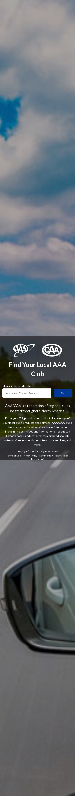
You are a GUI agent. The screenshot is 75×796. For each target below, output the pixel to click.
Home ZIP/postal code (17, 59)
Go (63, 67)
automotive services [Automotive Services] (23, 481)
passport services (37, 779)
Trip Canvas (54, 761)
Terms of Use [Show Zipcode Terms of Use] (13, 129)
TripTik (42, 753)
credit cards (60, 643)
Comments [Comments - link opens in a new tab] (45, 129)
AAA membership (23, 289)
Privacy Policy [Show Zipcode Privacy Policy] (30, 129)
